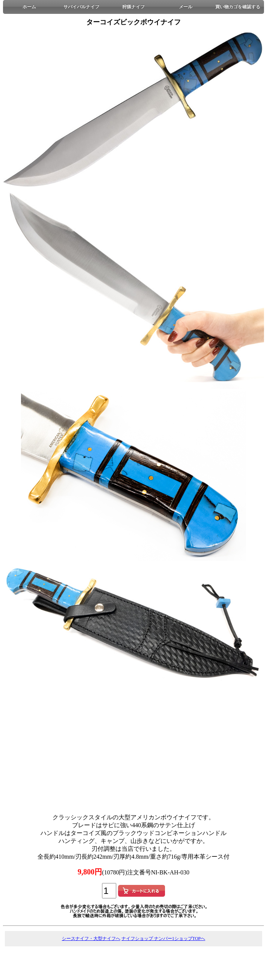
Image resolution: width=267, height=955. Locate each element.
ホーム (29, 6)
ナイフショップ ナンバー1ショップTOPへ (163, 938)
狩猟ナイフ (133, 6)
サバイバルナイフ (81, 6)
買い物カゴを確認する (237, 6)
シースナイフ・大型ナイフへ (91, 938)
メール (185, 6)
